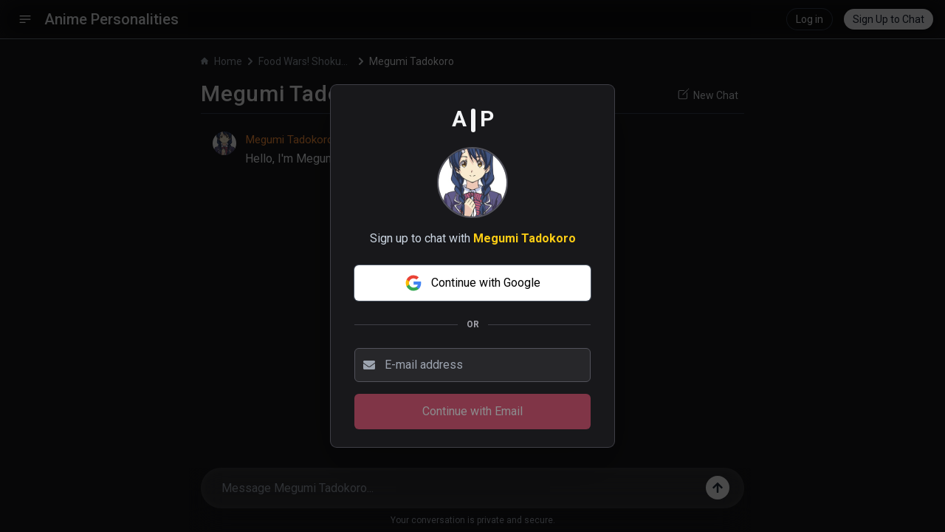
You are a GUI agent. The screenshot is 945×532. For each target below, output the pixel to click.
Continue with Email (472, 411)
